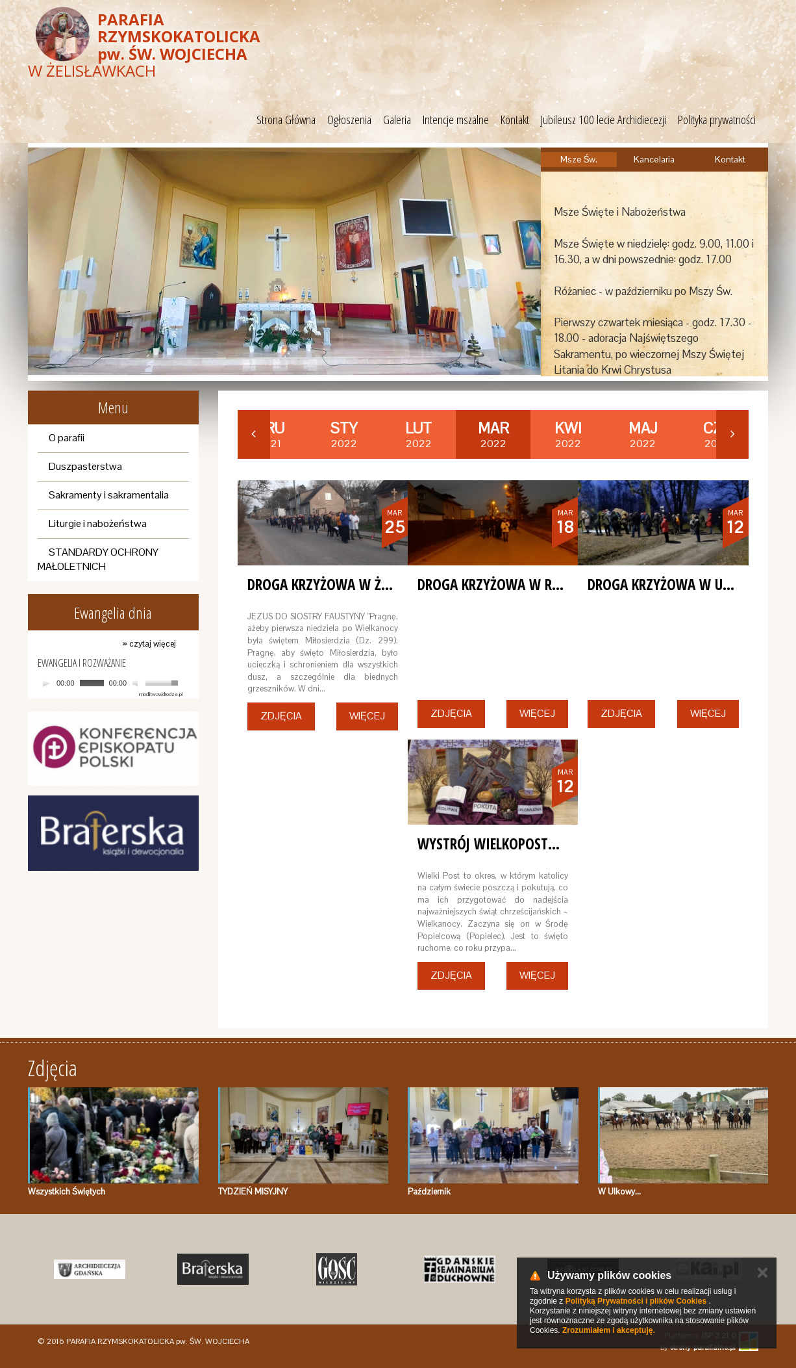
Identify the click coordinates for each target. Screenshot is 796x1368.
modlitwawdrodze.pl (160, 694)
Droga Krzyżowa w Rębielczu (510, 584)
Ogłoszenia (349, 119)
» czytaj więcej (149, 643)
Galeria (397, 119)
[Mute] (137, 683)
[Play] (46, 683)
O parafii (66, 438)
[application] (110, 683)
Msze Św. (578, 159)
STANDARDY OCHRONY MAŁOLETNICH (98, 559)
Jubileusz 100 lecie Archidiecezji (603, 119)
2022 (344, 435)
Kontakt (515, 119)
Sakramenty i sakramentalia (109, 495)
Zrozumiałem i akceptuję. (608, 1330)
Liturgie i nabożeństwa (98, 523)
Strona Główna (286, 119)
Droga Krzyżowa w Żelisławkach (353, 584)
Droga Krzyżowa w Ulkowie (677, 584)
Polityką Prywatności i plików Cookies (636, 1301)
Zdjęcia (281, 716)
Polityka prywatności (717, 119)
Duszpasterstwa (85, 466)
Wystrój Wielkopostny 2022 (507, 843)
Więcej (367, 716)
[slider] (92, 683)
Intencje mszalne (456, 119)
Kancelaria (654, 159)
